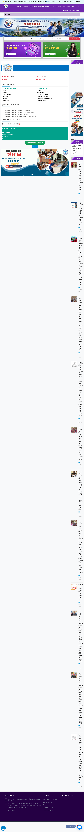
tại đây (28, 2)
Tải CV (35, 146)
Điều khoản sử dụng (49, 805)
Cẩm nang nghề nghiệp (50, 799)
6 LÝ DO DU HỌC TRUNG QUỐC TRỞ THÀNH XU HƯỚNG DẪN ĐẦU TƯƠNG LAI (81, 213)
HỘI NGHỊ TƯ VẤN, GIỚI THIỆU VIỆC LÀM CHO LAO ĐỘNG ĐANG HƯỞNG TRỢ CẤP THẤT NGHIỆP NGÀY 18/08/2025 (81, 443)
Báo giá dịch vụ (47, 802)
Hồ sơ (10, 14)
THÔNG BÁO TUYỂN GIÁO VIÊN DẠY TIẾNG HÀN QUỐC (81, 592)
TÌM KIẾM (74, 38)
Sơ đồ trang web (48, 810)
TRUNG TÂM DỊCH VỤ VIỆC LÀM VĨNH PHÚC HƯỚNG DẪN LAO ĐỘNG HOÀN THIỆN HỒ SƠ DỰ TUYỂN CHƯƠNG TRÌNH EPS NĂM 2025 (81, 490)
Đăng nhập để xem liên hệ (35, 143)
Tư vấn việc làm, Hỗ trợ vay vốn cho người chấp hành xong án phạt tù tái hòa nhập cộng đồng (81, 177)
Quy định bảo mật (48, 807)
